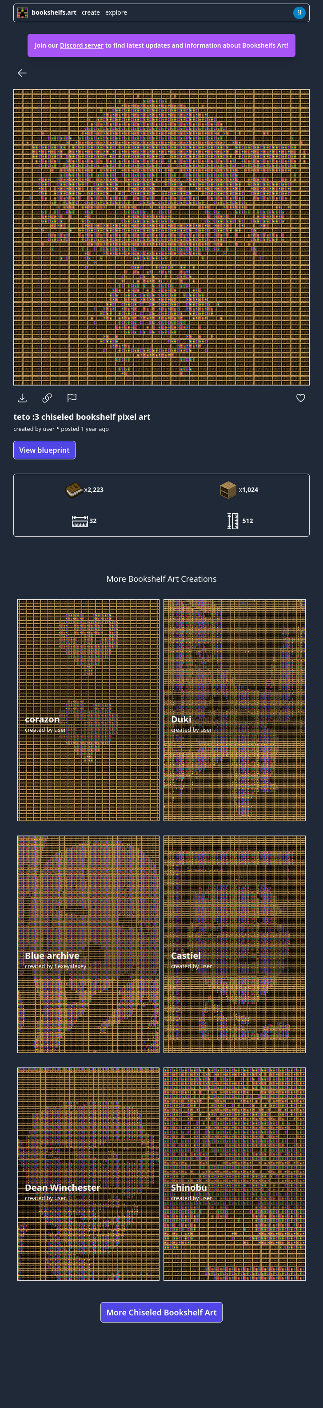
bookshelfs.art (46, 12)
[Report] (72, 398)
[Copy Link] (47, 398)
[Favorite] (301, 398)
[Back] (22, 73)
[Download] (22, 398)
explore (116, 12)
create (91, 12)
